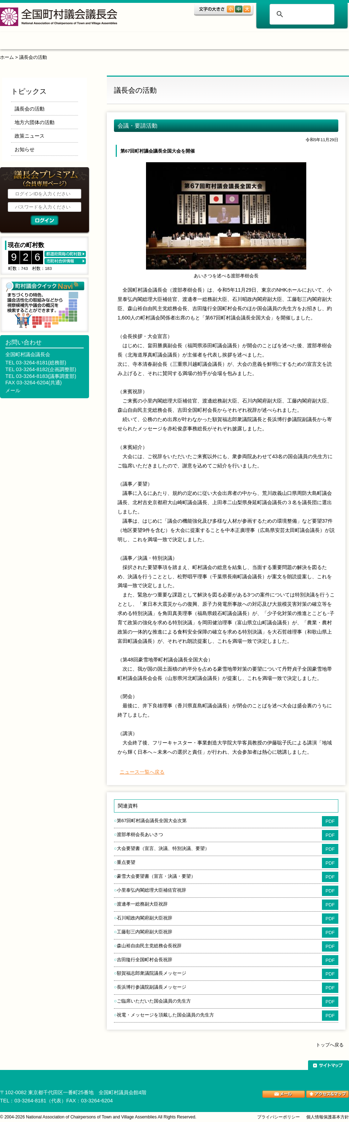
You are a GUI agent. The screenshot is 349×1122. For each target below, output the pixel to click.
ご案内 (258, 42)
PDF (330, 821)
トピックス (70, 42)
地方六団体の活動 (34, 122)
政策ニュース (30, 136)
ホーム (23, 42)
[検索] (301, 14)
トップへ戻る (330, 1044)
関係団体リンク (315, 42)
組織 (116, 42)
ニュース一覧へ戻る (142, 772)
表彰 (214, 42)
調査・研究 (165, 42)
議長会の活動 (33, 57)
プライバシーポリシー (278, 1117)
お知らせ (25, 149)
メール (12, 390)
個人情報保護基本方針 (327, 1117)
